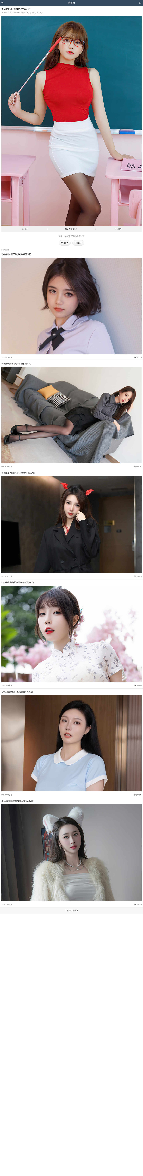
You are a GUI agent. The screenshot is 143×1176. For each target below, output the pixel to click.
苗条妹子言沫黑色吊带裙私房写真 (16, 363)
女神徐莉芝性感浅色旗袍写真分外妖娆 (18, 582)
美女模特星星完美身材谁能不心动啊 (17, 801)
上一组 (24, 229)
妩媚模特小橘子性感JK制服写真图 (16, 254)
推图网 (71, 3)
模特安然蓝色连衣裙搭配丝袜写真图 (17, 692)
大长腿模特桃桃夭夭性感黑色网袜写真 (18, 473)
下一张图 (118, 229)
